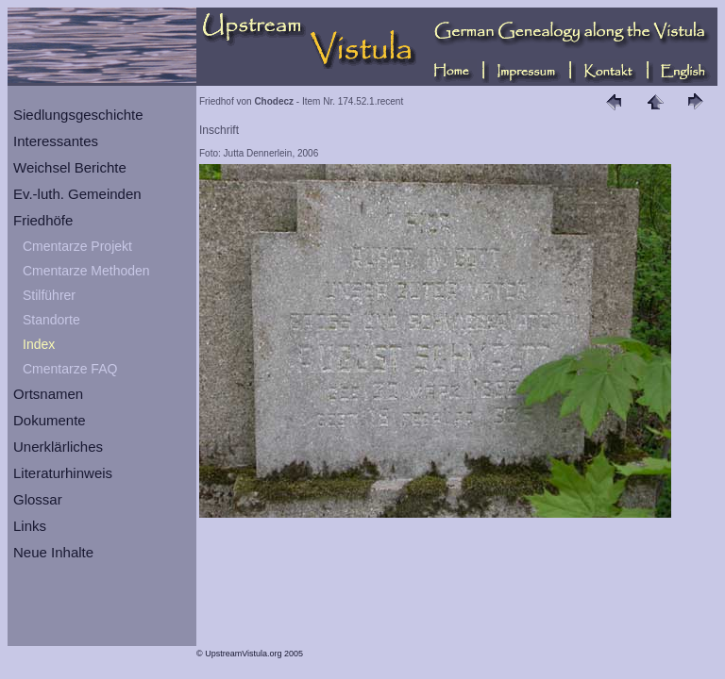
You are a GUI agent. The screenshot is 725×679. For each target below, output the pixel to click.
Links (29, 526)
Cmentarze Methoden (86, 270)
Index (39, 344)
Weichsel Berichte (69, 167)
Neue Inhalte (53, 552)
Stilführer (49, 295)
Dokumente (49, 420)
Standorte (51, 319)
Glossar (37, 499)
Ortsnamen (48, 394)
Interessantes (55, 141)
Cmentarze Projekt (77, 246)
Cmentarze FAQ (70, 368)
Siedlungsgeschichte (78, 115)
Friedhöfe (43, 220)
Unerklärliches (58, 447)
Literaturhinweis (62, 473)
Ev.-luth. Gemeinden (77, 194)
